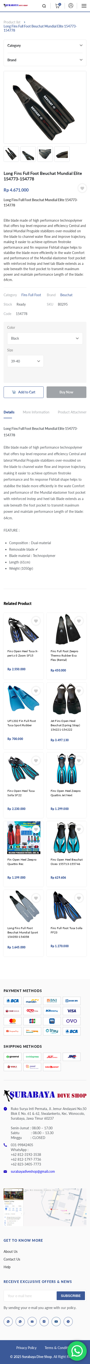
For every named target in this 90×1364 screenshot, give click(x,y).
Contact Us (12, 1259)
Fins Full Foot (31, 295)
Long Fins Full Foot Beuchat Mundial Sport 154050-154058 (22, 932)
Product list (12, 22)
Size (10, 350)
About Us (11, 1251)
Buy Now (66, 392)
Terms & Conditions (59, 1348)
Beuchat (66, 295)
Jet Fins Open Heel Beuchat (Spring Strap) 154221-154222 (65, 725)
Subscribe (71, 1296)
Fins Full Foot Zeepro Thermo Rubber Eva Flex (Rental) (64, 655)
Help (7, 1267)
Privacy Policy (26, 1348)
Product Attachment (73, 412)
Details (9, 412)
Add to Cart (26, 392)
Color (11, 327)
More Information (36, 412)
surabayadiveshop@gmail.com (33, 1171)
